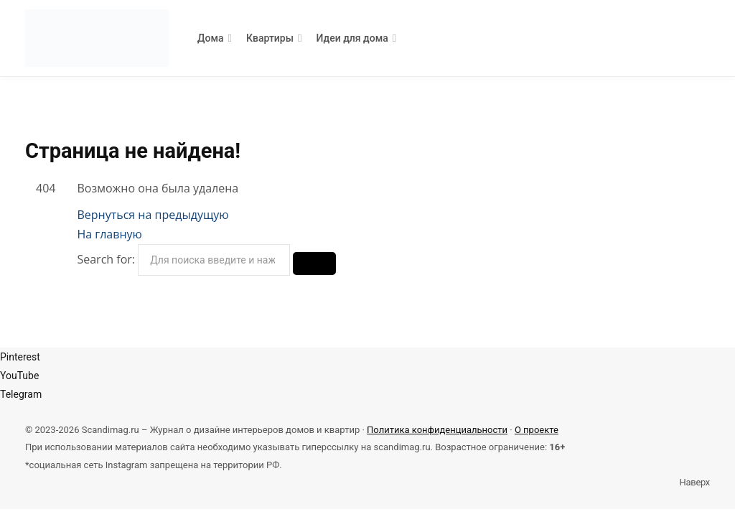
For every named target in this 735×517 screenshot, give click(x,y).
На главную (109, 234)
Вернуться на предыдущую (152, 215)
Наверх (694, 482)
